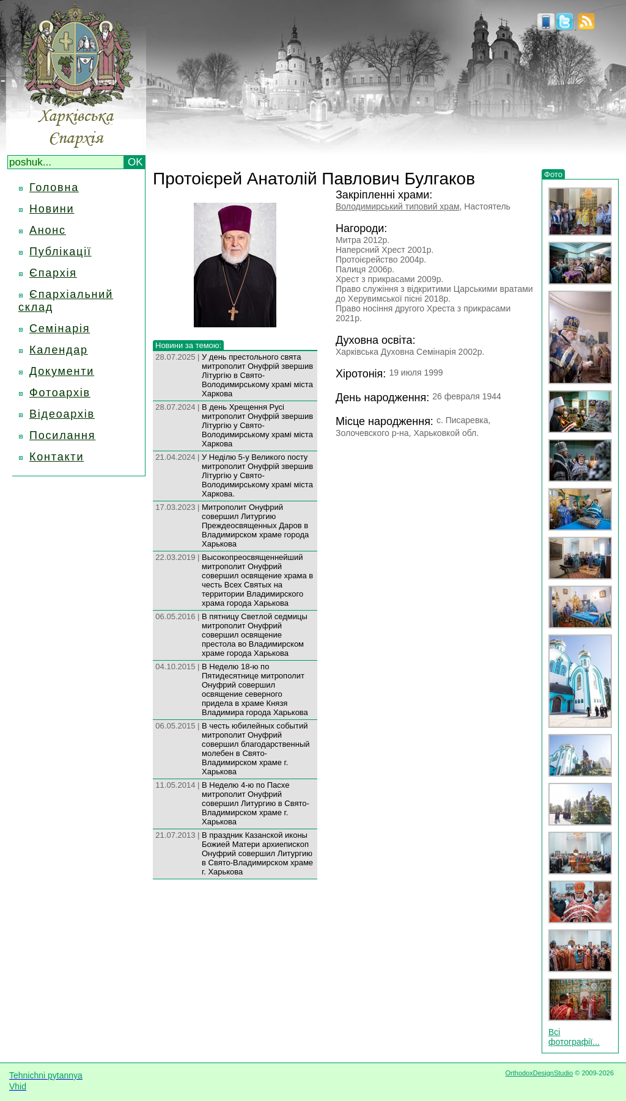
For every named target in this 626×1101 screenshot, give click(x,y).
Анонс (47, 230)
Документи (61, 371)
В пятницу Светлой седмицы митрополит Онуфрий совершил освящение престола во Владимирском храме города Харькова (254, 635)
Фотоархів (59, 393)
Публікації (60, 251)
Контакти (56, 457)
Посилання (62, 435)
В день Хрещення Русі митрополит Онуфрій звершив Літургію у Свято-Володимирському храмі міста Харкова (257, 425)
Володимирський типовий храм (398, 206)
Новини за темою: (188, 345)
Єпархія (53, 273)
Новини (51, 209)
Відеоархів (62, 414)
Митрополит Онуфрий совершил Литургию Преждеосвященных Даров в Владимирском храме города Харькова (255, 525)
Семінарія (59, 328)
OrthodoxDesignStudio (539, 1073)
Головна (54, 187)
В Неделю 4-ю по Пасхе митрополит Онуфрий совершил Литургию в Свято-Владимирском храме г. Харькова (255, 803)
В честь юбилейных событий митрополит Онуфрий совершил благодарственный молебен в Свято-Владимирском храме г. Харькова (256, 748)
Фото (553, 174)
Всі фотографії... (574, 1037)
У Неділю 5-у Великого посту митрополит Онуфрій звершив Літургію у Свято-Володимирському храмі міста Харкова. (257, 475)
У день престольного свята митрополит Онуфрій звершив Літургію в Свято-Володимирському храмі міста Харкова (257, 375)
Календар (58, 350)
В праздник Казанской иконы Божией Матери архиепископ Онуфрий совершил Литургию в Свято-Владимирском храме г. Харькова (257, 853)
